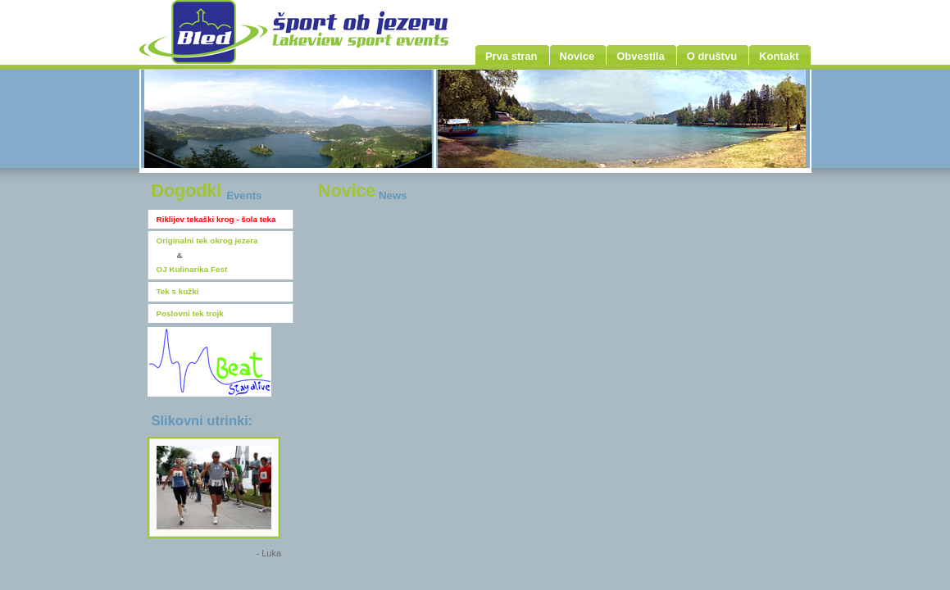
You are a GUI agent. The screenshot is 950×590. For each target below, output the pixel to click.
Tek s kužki (178, 291)
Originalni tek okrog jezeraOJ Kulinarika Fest (207, 255)
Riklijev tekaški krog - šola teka (216, 219)
